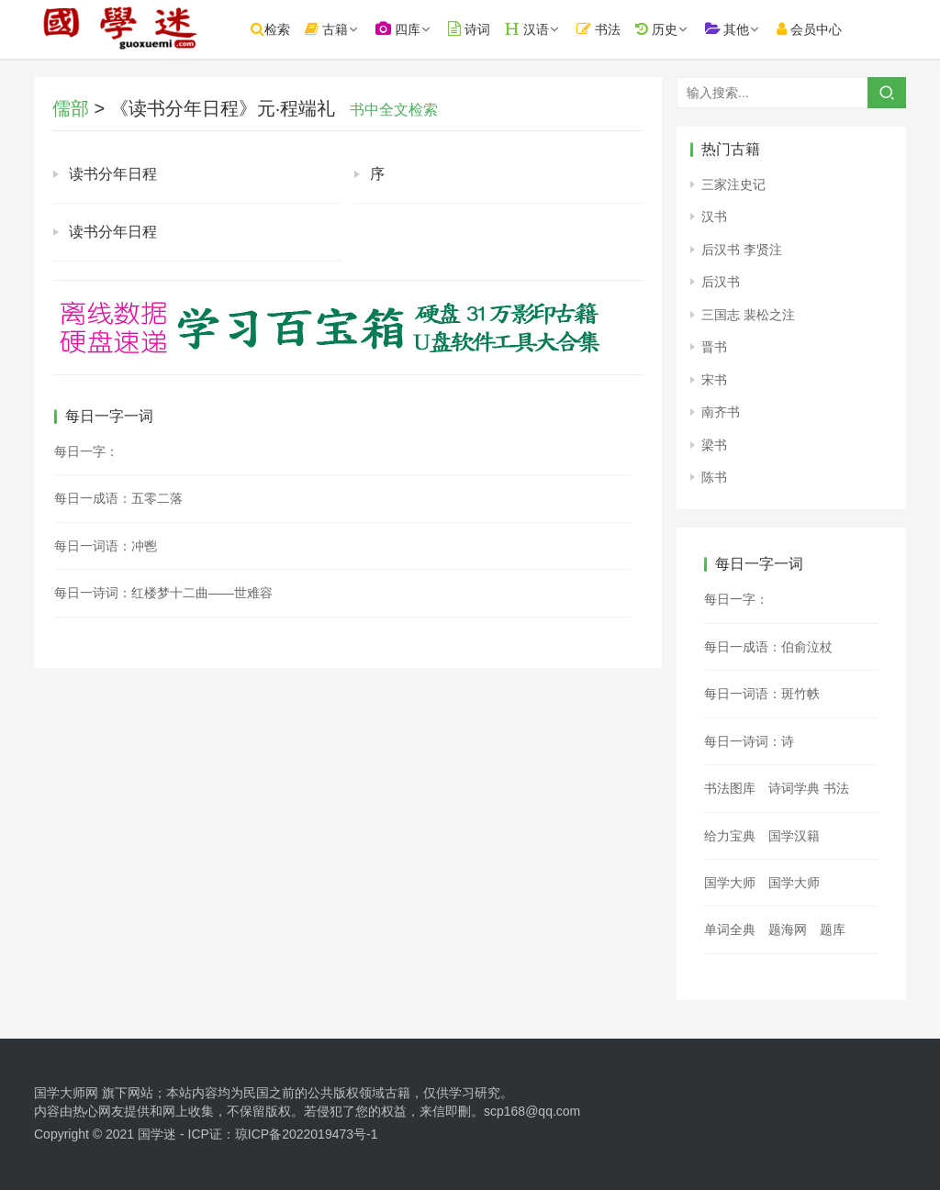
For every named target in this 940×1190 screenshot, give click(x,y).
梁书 (714, 445)
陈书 (714, 477)
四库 (409, 29)
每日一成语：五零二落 (118, 498)
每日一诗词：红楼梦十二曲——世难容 (163, 592)
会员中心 (821, 29)
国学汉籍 (794, 836)
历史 (667, 29)
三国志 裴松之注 (748, 314)
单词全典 (729, 929)
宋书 (714, 380)
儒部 (70, 108)
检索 (282, 29)
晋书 (714, 346)
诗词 (481, 29)
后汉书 (720, 281)
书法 (610, 29)
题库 (832, 929)
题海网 (787, 929)
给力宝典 (729, 836)
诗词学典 (794, 788)
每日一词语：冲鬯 (105, 546)
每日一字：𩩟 (736, 599)
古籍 (338, 29)
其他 (738, 29)
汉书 (714, 216)
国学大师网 (66, 1092)
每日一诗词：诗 (749, 741)
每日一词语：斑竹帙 (762, 693)
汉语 (539, 29)
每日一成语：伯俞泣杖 (768, 646)
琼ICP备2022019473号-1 (306, 1134)
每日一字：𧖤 (86, 451)
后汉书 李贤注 (741, 249)
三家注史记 (733, 184)
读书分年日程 (113, 174)
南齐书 (720, 412)
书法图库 (729, 788)
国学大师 (729, 882)
